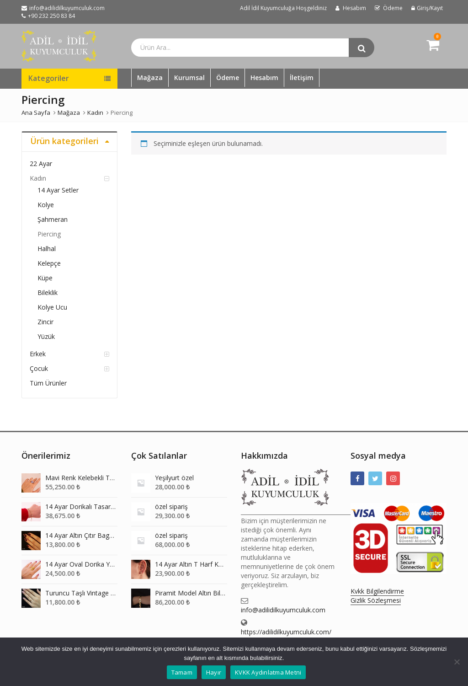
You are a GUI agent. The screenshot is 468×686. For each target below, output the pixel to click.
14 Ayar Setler (58, 190)
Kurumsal (189, 77)
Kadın (38, 178)
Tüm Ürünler (48, 383)
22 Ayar (41, 163)
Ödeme (227, 77)
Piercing (49, 234)
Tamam (181, 672)
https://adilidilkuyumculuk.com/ (286, 631)
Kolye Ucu (52, 307)
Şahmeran (52, 219)
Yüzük (46, 336)
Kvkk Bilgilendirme (377, 591)
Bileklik (47, 292)
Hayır (213, 672)
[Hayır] (456, 661)
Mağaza (150, 77)
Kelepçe (49, 263)
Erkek (38, 353)
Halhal (46, 248)
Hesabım (264, 77)
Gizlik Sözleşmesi (376, 600)
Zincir (45, 321)
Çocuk (39, 368)
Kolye (45, 204)
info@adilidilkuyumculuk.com (283, 610)
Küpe (45, 277)
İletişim (302, 77)
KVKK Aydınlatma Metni (268, 672)
